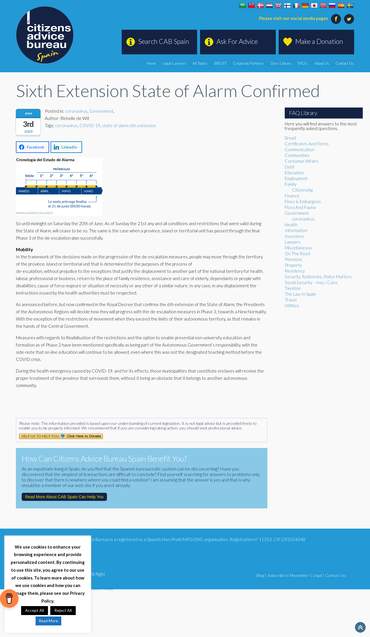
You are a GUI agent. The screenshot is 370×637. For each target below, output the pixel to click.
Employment (296, 178)
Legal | (318, 575)
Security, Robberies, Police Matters (318, 276)
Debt (290, 166)
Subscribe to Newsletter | (290, 575)
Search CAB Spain (163, 41)
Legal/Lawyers (176, 63)
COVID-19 (89, 125)
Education (294, 172)
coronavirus (76, 111)
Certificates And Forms (307, 143)
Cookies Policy (99, 588)
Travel (291, 299)
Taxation (293, 288)
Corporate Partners (249, 63)
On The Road (297, 253)
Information (296, 230)
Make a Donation (319, 41)
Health (291, 224)
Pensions (293, 259)
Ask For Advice (237, 41)
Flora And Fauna (300, 207)
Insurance (294, 236)
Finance (292, 195)
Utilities (292, 305)
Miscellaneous (298, 247)
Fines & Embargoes (303, 201)
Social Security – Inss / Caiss (311, 282)
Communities (297, 155)
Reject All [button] (63, 610)
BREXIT (221, 63)
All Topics (201, 63)
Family (290, 184)
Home (153, 63)
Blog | (261, 575)
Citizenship (302, 189)
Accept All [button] (34, 610)
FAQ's (303, 63)
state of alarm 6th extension (129, 125)
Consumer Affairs (301, 161)
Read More (48, 621)
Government (101, 111)
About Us (322, 63)
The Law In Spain (300, 294)
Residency (295, 270)
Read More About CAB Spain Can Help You (64, 497)
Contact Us (345, 63)
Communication (299, 149)
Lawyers (293, 242)
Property (293, 265)
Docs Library (281, 63)
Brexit (290, 137)
